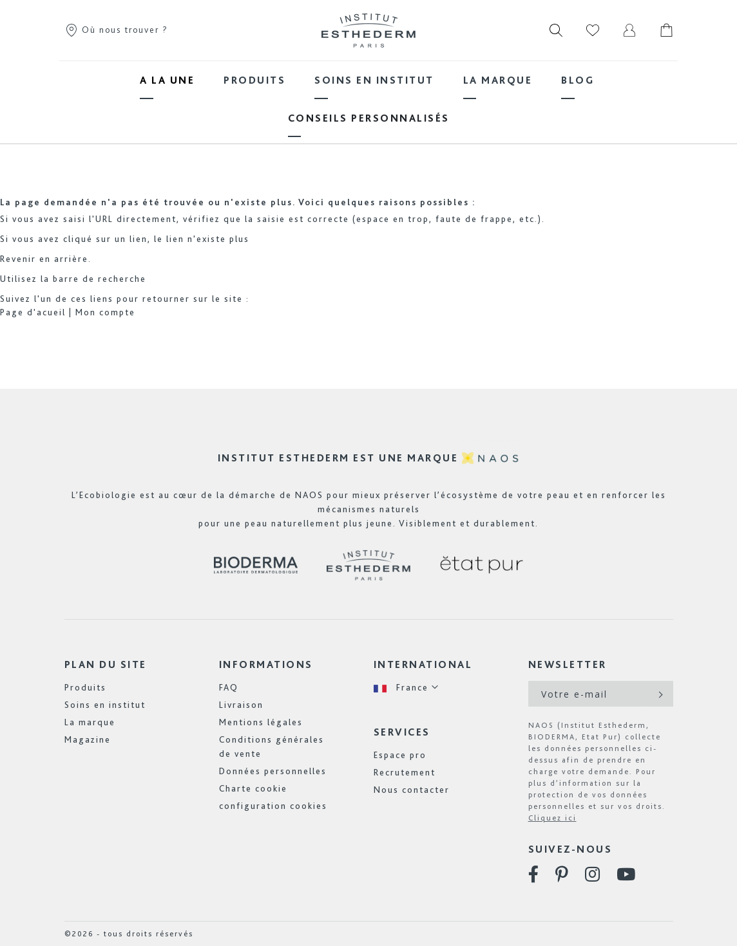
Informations (266, 664)
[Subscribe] (659, 694)
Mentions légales (261, 722)
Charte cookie (253, 788)
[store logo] (368, 30)
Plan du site (105, 664)
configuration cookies (273, 806)
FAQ (228, 687)
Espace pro (400, 755)
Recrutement (405, 772)
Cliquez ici (552, 817)
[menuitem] (167, 80)
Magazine (87, 739)
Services (402, 732)
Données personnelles (273, 771)
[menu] (368, 99)
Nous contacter (412, 789)
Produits (85, 687)
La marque (89, 722)
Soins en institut (105, 705)
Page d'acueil (33, 312)
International (423, 664)
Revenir (18, 259)
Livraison (241, 705)
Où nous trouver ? (116, 29)
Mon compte (105, 312)
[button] (406, 687)
